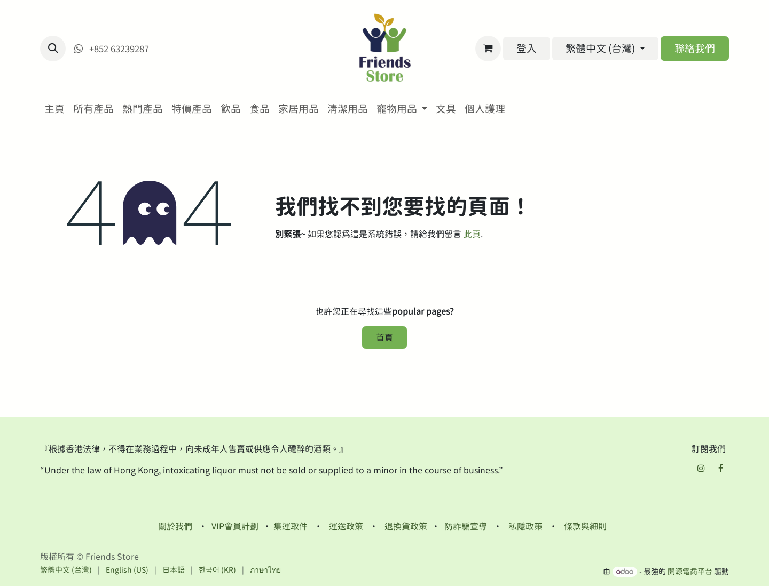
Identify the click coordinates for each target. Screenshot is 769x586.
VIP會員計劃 (234, 526)
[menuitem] (54, 109)
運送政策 (346, 526)
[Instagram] (701, 468)
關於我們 (175, 526)
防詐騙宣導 (465, 526)
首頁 (384, 337)
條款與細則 (585, 526)
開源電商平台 (690, 571)
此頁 (472, 234)
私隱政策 (525, 526)
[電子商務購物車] (488, 48)
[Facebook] (720, 468)
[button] (53, 48)
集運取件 (290, 526)
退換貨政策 (405, 526)
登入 (526, 48)
